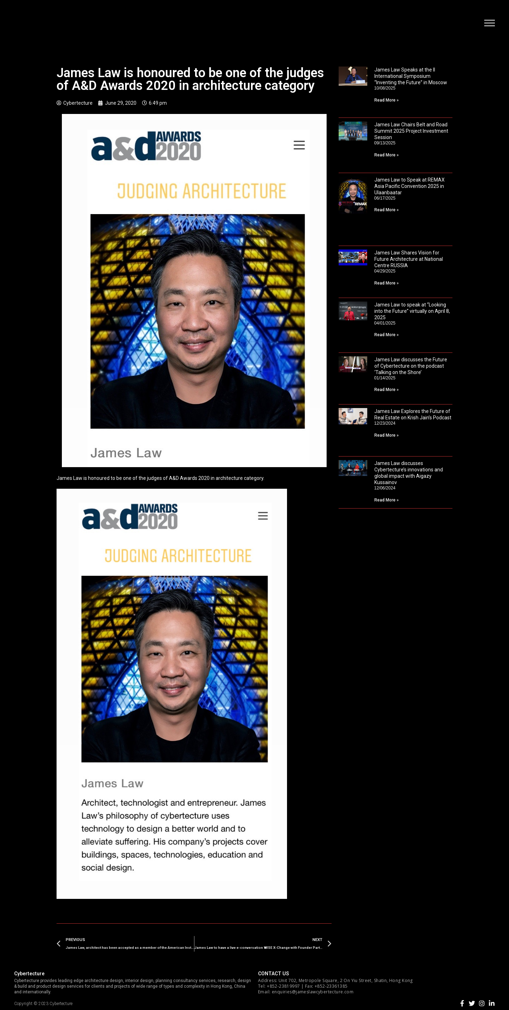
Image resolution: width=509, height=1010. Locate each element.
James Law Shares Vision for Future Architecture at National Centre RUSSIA (408, 259)
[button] (489, 23)
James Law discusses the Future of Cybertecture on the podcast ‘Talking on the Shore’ (410, 366)
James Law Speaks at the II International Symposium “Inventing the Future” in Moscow (410, 76)
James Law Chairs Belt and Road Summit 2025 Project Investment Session (411, 131)
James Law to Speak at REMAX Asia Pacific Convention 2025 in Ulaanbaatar (409, 186)
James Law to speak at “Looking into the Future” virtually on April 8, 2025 (412, 311)
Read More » (386, 100)
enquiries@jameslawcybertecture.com (312, 992)
